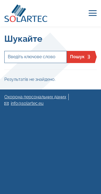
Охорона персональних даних (35, 96)
